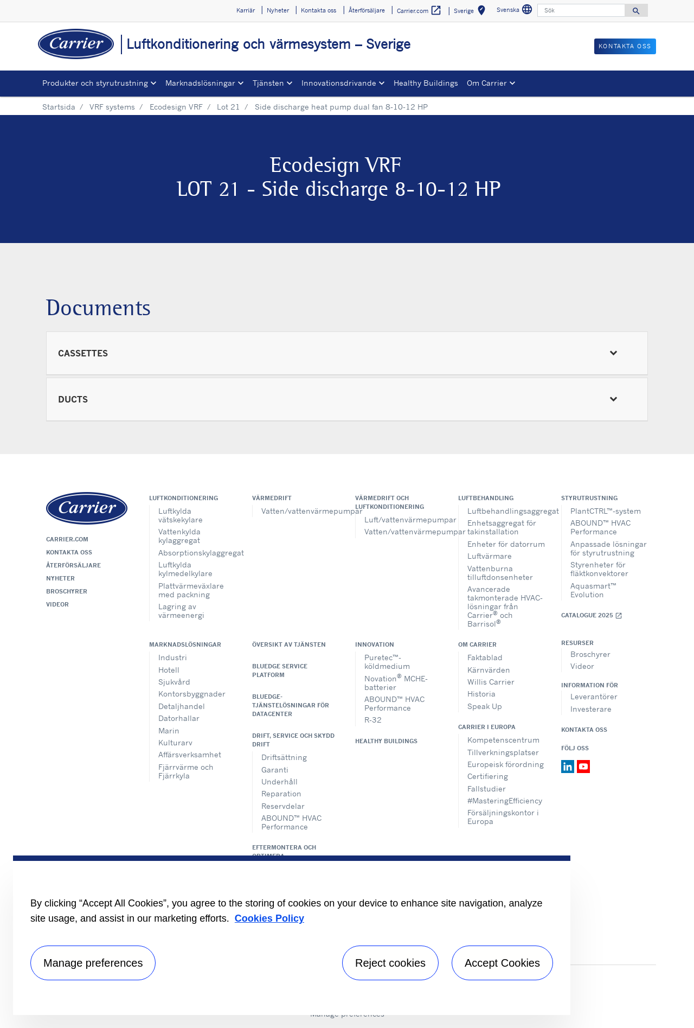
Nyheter (60, 578)
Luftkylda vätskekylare (180, 515)
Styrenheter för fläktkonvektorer (599, 569)
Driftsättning (284, 757)
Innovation (374, 644)
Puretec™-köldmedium (387, 662)
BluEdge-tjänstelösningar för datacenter (290, 705)
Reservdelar (283, 805)
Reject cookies (390, 963)
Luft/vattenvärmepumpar (403, 519)
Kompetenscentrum (503, 739)
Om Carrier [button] (487, 82)
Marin (168, 730)
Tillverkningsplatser (503, 752)
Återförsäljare (73, 565)
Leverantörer (594, 696)
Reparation (281, 793)
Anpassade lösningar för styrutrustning (608, 548)
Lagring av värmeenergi (181, 611)
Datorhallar (179, 718)
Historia (481, 693)
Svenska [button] (516, 11)
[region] (291, 935)
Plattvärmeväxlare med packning (191, 590)
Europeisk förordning (505, 764)
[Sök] (581, 10)
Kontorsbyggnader (192, 693)
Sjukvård (174, 681)
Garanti (274, 769)
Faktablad (485, 657)
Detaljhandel (181, 706)
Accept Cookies (502, 963)
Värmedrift (272, 498)
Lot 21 (228, 106)
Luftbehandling (485, 498)
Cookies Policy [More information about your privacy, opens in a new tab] (269, 918)
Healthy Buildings (426, 82)
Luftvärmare (489, 555)
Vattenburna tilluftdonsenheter (500, 573)
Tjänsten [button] (268, 82)
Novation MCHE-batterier (396, 681)
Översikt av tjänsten (289, 644)
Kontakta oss (69, 552)
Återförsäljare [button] (367, 10)
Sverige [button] (472, 12)
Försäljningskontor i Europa (503, 817)
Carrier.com (67, 539)
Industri (172, 657)
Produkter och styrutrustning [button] (95, 82)
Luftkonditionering (183, 498)
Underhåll (279, 781)
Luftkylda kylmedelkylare (185, 569)
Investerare (591, 708)
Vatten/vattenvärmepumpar (300, 510)
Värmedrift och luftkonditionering (389, 502)
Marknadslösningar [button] (200, 82)
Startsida (58, 106)
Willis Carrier (491, 681)
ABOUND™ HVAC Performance (600, 527)
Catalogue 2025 (591, 615)
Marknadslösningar (185, 644)
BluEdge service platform (279, 670)
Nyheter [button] (278, 10)
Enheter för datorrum (506, 543)
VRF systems (112, 106)
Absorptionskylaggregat (197, 552)
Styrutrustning (589, 498)
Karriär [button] (245, 10)
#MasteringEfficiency (504, 800)
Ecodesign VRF (176, 106)
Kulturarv (175, 742)
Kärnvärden (488, 669)
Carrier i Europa (487, 727)
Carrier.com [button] (419, 10)
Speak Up (484, 706)
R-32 (373, 719)
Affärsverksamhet (189, 754)
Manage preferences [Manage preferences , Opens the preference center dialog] (93, 963)
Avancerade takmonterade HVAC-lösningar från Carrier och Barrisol (505, 606)
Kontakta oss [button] (318, 10)
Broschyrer (66, 591)
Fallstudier (486, 788)
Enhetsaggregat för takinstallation (501, 527)
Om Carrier (477, 644)
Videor (57, 604)
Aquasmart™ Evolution (593, 590)
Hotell (168, 669)
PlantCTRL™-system (605, 510)
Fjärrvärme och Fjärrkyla (186, 771)
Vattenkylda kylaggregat (179, 536)
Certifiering (487, 776)
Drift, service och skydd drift (293, 740)
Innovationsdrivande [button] (338, 82)
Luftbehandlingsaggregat (506, 510)
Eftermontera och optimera (284, 852)
